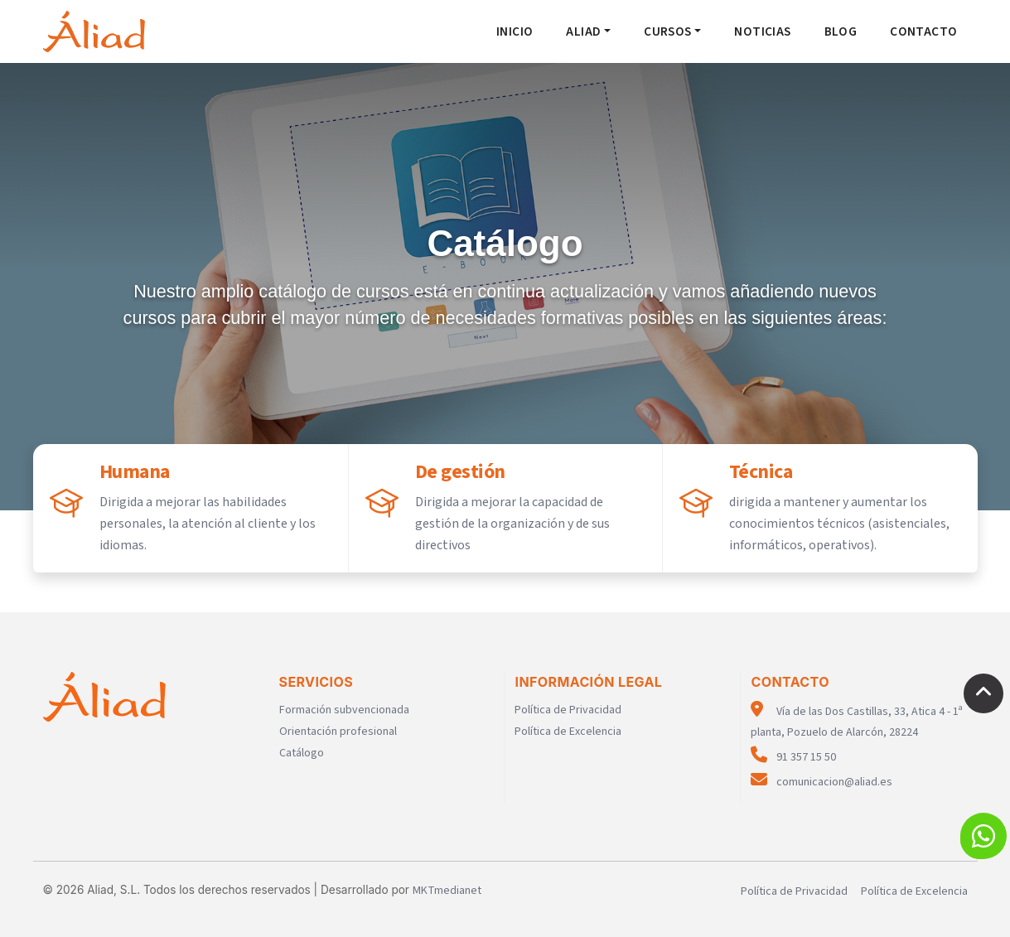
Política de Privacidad (568, 710)
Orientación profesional (338, 731)
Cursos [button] (667, 31)
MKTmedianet (447, 890)
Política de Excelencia (568, 731)
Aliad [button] (583, 31)
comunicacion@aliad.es (821, 782)
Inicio (514, 31)
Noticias (762, 31)
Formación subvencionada (344, 710)
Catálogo (301, 753)
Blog (841, 31)
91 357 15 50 (793, 757)
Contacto (923, 31)
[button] (983, 836)
